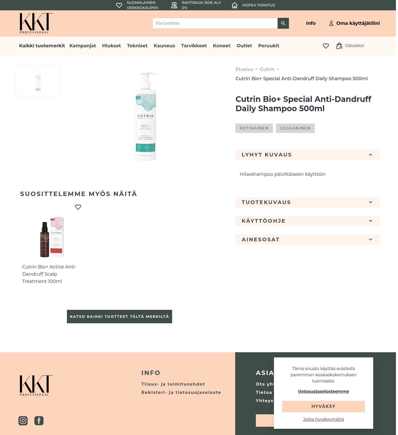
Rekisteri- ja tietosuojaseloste (181, 392)
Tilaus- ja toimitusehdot (173, 384)
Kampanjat (82, 46)
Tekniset (137, 46)
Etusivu (244, 69)
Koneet (222, 46)
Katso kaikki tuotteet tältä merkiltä (119, 316)
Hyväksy (323, 406)
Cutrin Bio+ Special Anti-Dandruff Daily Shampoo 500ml (301, 78)
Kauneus (164, 46)
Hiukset (111, 46)
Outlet (244, 46)
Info (151, 373)
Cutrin (267, 69)
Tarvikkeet (194, 46)
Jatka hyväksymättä (323, 419)
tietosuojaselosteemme (323, 391)
